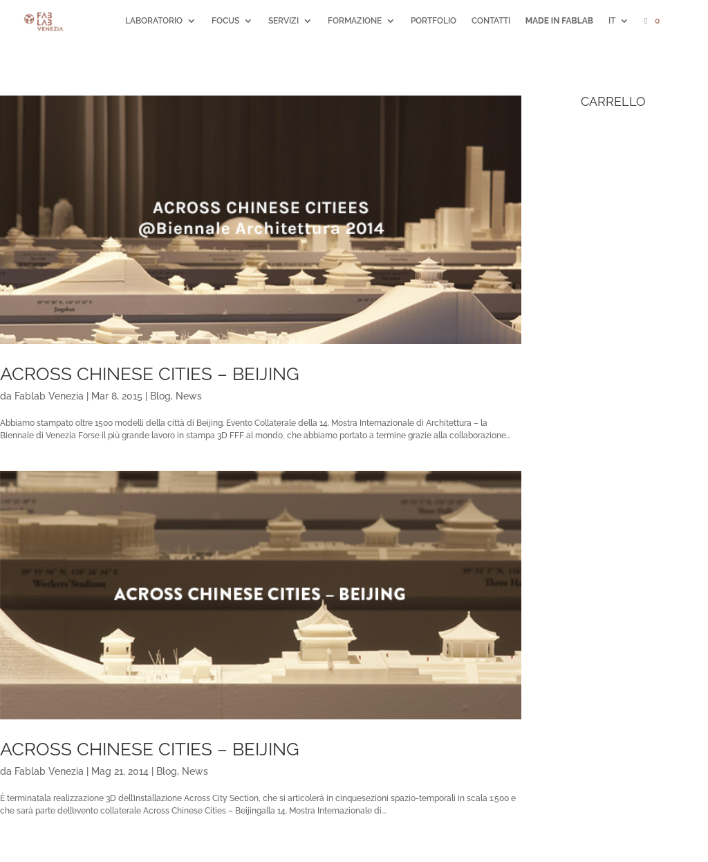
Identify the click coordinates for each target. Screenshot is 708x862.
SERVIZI (283, 21)
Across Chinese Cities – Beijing (149, 373)
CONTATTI (491, 21)
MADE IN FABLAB (559, 21)
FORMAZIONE (355, 21)
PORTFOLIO (433, 21)
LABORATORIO (154, 21)
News (189, 396)
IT (611, 21)
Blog (160, 396)
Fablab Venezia (49, 396)
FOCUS (225, 21)
